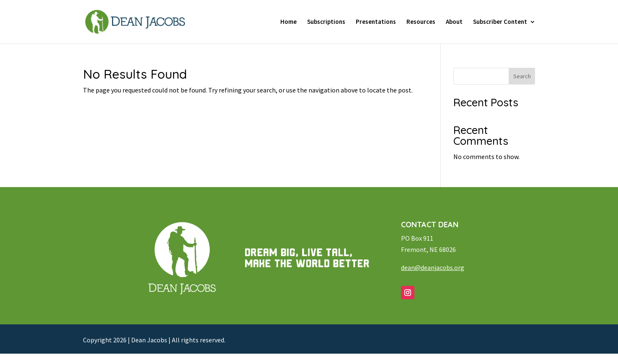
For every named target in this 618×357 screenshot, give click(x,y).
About (454, 22)
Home (288, 22)
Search (522, 76)
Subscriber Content (500, 22)
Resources (420, 22)
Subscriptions (326, 22)
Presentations (376, 22)
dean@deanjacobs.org (432, 267)
